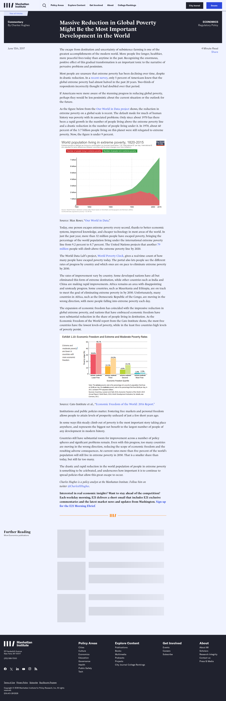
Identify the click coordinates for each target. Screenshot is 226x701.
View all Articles (16, 13)
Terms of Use (9, 682)
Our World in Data (97, 220)
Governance (84, 661)
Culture (82, 650)
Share (214, 51)
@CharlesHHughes (78, 486)
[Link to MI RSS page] (36, 670)
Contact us (204, 657)
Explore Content (76, 5)
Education (83, 657)
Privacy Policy (22, 682)
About (110, 5)
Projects (119, 661)
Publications (121, 647)
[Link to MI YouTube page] (23, 669)
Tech (80, 671)
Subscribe (168, 654)
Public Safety (85, 668)
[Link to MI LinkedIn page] (17, 670)
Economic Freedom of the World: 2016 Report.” (125, 404)
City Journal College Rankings (130, 664)
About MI (204, 647)
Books (118, 650)
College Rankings (127, 5)
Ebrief (91, 506)
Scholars (203, 650)
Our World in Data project (112, 108)
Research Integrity (208, 654)
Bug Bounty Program (48, 682)
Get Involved (96, 5)
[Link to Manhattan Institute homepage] (18, 645)
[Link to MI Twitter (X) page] (11, 669)
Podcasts (119, 657)
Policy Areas (57, 5)
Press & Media (206, 661)
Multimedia (120, 654)
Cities (81, 647)
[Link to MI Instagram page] (29, 670)
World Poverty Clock (111, 255)
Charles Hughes (20, 25)
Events (166, 647)
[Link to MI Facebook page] (5, 670)
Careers (166, 650)
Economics (210, 21)
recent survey (99, 77)
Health (81, 664)
